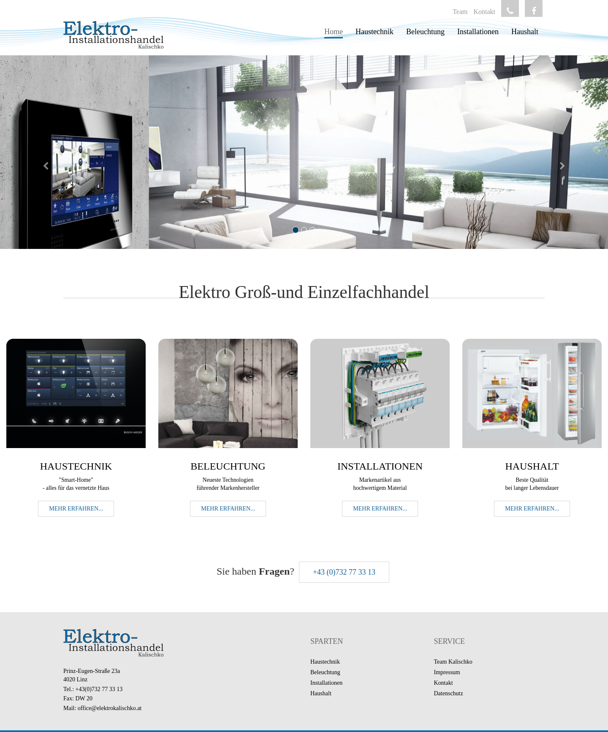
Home (333, 31)
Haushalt (524, 31)
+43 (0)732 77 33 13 (344, 572)
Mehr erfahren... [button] (76, 508)
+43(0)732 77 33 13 (99, 689)
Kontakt (484, 11)
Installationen (478, 31)
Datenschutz (448, 693)
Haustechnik (375, 31)
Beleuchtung (425, 31)
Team (460, 11)
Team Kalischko (453, 662)
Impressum (447, 672)
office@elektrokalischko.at (109, 708)
